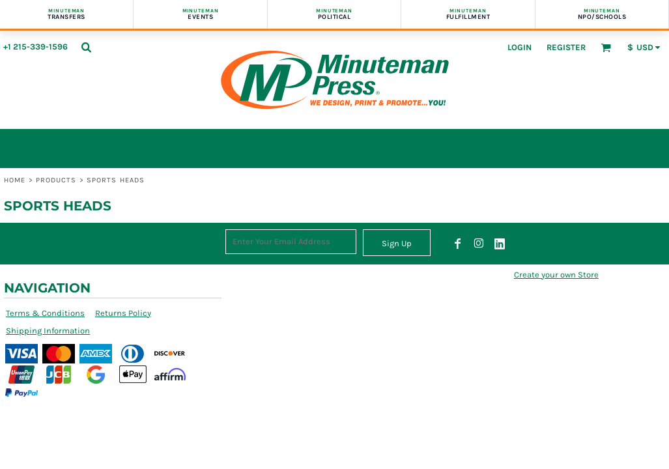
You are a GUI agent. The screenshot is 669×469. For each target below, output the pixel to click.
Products (56, 180)
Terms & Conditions (45, 313)
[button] (86, 47)
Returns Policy (123, 313)
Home (14, 180)
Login (519, 47)
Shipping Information (48, 330)
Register (566, 47)
